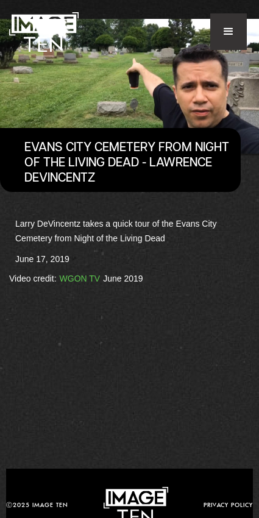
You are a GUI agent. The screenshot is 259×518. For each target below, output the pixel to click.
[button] (228, 31)
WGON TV (80, 278)
